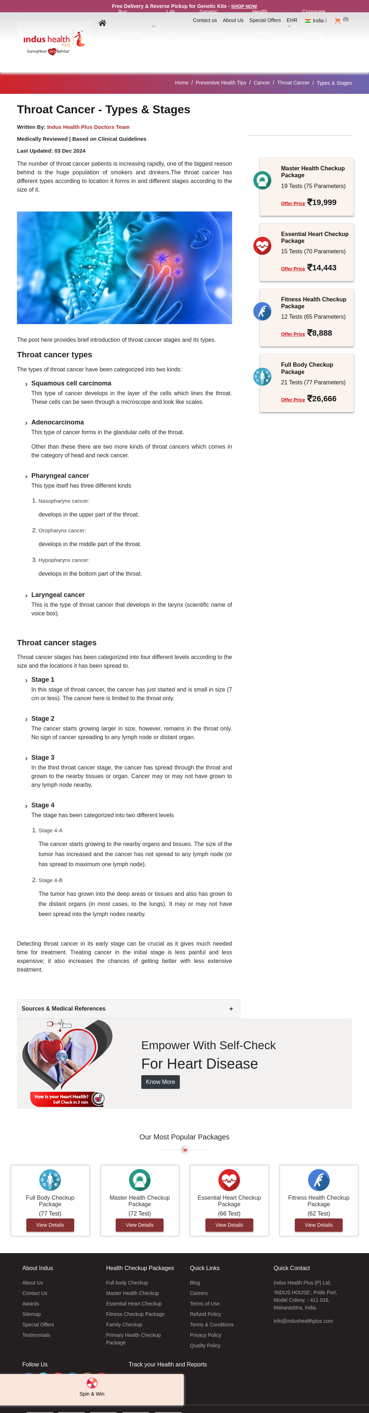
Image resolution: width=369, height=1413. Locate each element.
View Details (50, 1207)
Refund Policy (205, 1296)
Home (181, 65)
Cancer (262, 65)
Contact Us (34, 1275)
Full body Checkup (127, 1265)
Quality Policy (205, 1327)
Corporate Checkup (328, 35)
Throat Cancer (293, 65)
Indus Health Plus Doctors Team (88, 109)
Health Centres (283, 35)
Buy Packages (170, 35)
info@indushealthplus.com (303, 1303)
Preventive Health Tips (221, 65)
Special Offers (265, 20)
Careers (199, 1275)
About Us (233, 20)
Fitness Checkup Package (135, 1296)
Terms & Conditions (212, 1306)
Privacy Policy (205, 1317)
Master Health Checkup (132, 1275)
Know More (160, 1064)
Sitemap (31, 1296)
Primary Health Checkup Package (133, 1320)
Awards (30, 1285)
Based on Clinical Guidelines (109, 121)
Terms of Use (204, 1285)
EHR (292, 20)
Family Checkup (124, 1306)
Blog (195, 1265)
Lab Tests (204, 35)
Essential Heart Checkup (134, 1285)
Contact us (205, 20)
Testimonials (36, 1317)
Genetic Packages (240, 35)
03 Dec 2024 (69, 133)
